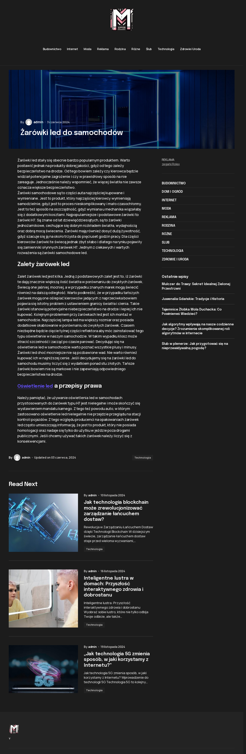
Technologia (142, 457)
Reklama (169, 217)
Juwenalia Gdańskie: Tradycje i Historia (193, 299)
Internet (169, 200)
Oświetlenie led (38, 386)
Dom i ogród (172, 191)
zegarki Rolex (171, 164)
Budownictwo (174, 183)
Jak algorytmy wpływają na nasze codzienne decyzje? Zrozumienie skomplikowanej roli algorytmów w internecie (198, 329)
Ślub (165, 242)
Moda (166, 208)
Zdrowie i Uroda (175, 259)
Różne (167, 234)
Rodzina (168, 225)
